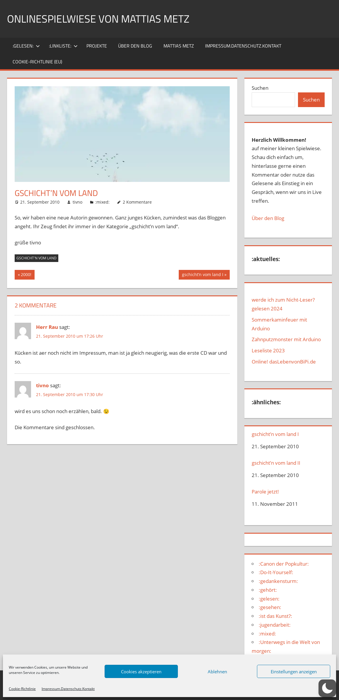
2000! (28, 275)
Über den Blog (268, 218)
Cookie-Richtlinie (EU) (37, 61)
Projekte (96, 45)
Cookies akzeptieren (141, 671)
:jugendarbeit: (275, 624)
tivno (77, 202)
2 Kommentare (137, 202)
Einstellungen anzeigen (294, 671)
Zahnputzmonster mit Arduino (286, 339)
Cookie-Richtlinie (22, 688)
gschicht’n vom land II (276, 463)
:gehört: (268, 589)
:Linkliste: (63, 45)
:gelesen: (26, 45)
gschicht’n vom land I (202, 275)
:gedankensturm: (278, 581)
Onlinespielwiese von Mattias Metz (98, 19)
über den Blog (135, 45)
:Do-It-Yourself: (276, 572)
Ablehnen (217, 671)
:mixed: (102, 202)
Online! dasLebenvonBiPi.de (284, 361)
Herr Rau (47, 327)
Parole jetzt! (265, 492)
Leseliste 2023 (268, 350)
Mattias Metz (178, 45)
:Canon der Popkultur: (284, 563)
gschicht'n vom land (36, 258)
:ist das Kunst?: (275, 616)
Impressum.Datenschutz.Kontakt (68, 688)
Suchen (260, 87)
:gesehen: (270, 607)
